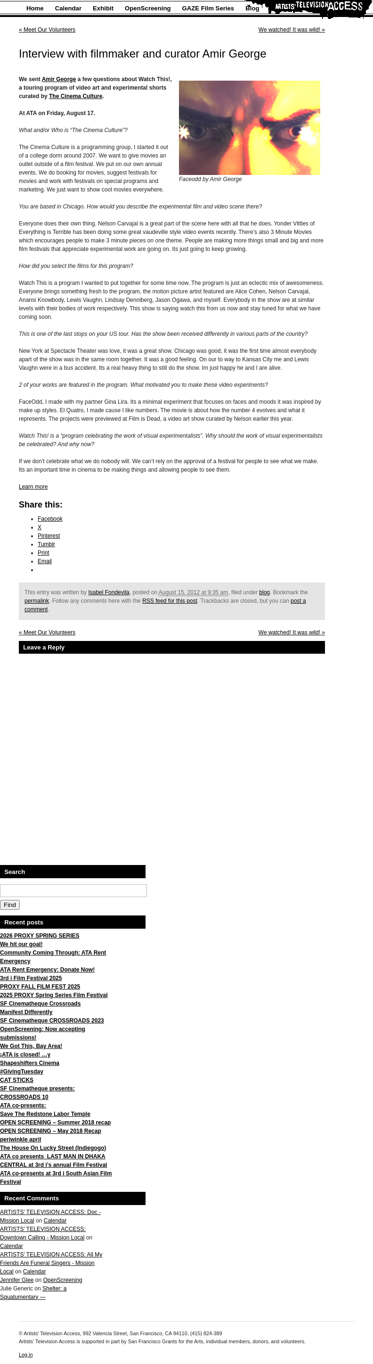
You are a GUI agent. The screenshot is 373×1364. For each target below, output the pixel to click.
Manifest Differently (26, 1012)
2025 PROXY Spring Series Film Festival (54, 995)
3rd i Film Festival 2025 (31, 978)
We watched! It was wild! (292, 29)
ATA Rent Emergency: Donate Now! (47, 969)
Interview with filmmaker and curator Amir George (143, 53)
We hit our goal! (21, 944)
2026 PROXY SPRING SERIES (40, 935)
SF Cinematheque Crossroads (40, 1003)
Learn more (33, 486)
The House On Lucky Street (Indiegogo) (53, 1148)
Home (35, 8)
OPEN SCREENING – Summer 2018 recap (55, 1122)
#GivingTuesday (21, 1071)
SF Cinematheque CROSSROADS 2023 (52, 1020)
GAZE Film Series (208, 8)
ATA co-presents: (23, 1105)
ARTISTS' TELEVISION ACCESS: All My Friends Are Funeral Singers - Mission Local (51, 1263)
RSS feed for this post (169, 601)
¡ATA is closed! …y (25, 1054)
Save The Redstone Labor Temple (45, 1114)
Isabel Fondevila (108, 592)
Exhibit (103, 8)
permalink (36, 601)
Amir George (59, 79)
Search (14, 871)
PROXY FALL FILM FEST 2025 (40, 986)
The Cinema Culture (75, 96)
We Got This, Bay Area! (31, 1046)
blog (264, 592)
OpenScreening (147, 8)
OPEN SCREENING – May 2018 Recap (50, 1131)
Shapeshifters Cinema (29, 1063)
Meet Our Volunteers (47, 29)
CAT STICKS (16, 1080)
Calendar (68, 8)
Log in (25, 1354)
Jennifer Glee (16, 1280)
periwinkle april (20, 1139)
